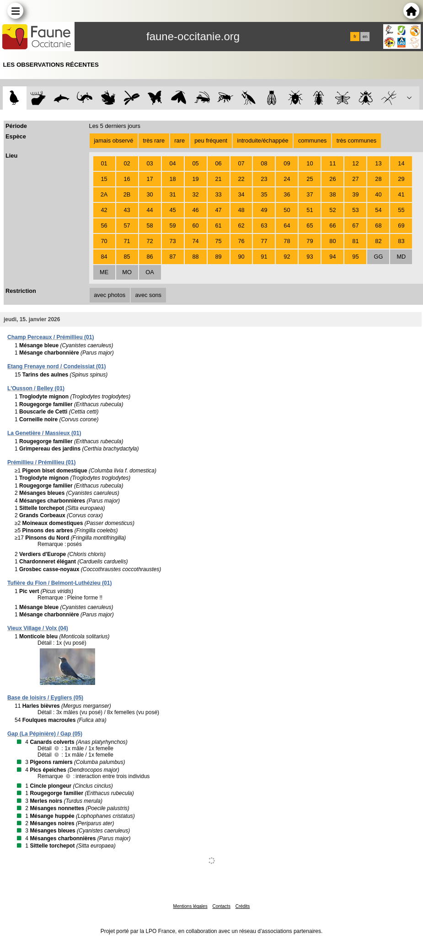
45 (172, 210)
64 (287, 225)
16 (126, 178)
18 (172, 178)
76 (241, 241)
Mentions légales (190, 906)
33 (218, 194)
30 (149, 194)
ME (104, 272)
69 (401, 225)
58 (149, 225)
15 (104, 178)
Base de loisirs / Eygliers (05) (45, 698)
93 (309, 256)
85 (126, 256)
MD (401, 256)
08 (264, 163)
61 (218, 225)
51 (309, 210)
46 (195, 210)
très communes (356, 140)
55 (401, 210)
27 (355, 178)
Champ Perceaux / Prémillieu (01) (50, 337)
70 (104, 241)
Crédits (243, 906)
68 (378, 225)
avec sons (148, 295)
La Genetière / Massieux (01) (44, 433)
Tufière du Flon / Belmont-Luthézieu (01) (59, 583)
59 (172, 225)
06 (218, 163)
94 (332, 256)
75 (218, 241)
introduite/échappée (262, 140)
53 (355, 210)
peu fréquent (210, 140)
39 (355, 194)
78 (287, 241)
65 (309, 225)
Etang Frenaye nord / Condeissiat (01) (56, 366)
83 (401, 241)
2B (127, 194)
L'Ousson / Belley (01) (35, 388)
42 (104, 210)
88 (195, 256)
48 (241, 210)
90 (241, 256)
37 (309, 194)
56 (104, 225)
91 (264, 256)
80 (332, 241)
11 (332, 163)
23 (264, 178)
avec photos (109, 295)
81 (355, 241)
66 (332, 225)
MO (127, 272)
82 (378, 241)
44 (149, 210)
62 (241, 225)
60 (195, 225)
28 (378, 178)
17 (149, 178)
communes (312, 140)
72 (149, 241)
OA (149, 272)
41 (401, 194)
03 (149, 163)
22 (241, 178)
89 (218, 256)
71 (126, 241)
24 (287, 178)
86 (149, 256)
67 (355, 225)
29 (401, 178)
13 (378, 163)
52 (332, 210)
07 (241, 163)
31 (172, 194)
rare (179, 140)
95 (355, 256)
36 (287, 194)
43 (126, 210)
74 (195, 241)
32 (195, 194)
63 (264, 225)
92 (287, 256)
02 (126, 163)
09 (287, 163)
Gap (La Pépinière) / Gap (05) (44, 734)
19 (195, 178)
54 (378, 210)
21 (218, 178)
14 (401, 163)
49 (264, 210)
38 (332, 194)
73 (172, 241)
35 (264, 194)
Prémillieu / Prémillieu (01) (41, 462)
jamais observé (113, 140)
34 (241, 194)
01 (104, 163)
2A (104, 194)
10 (309, 163)
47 (218, 210)
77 (264, 241)
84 (104, 256)
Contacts (221, 906)
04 (172, 163)
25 (309, 178)
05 (195, 163)
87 (172, 256)
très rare (154, 140)
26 (332, 178)
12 (355, 163)
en (365, 36)
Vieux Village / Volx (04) (37, 628)
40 (378, 194)
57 (126, 225)
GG (378, 256)
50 (287, 210)
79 (309, 241)
